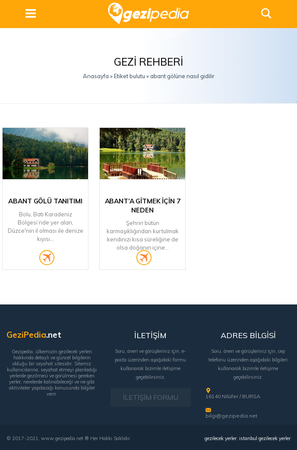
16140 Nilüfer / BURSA (232, 396)
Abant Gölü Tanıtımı (45, 201)
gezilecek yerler (221, 438)
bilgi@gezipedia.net (231, 415)
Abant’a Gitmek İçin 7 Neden (142, 205)
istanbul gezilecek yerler (265, 438)
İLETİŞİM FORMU (150, 397)
